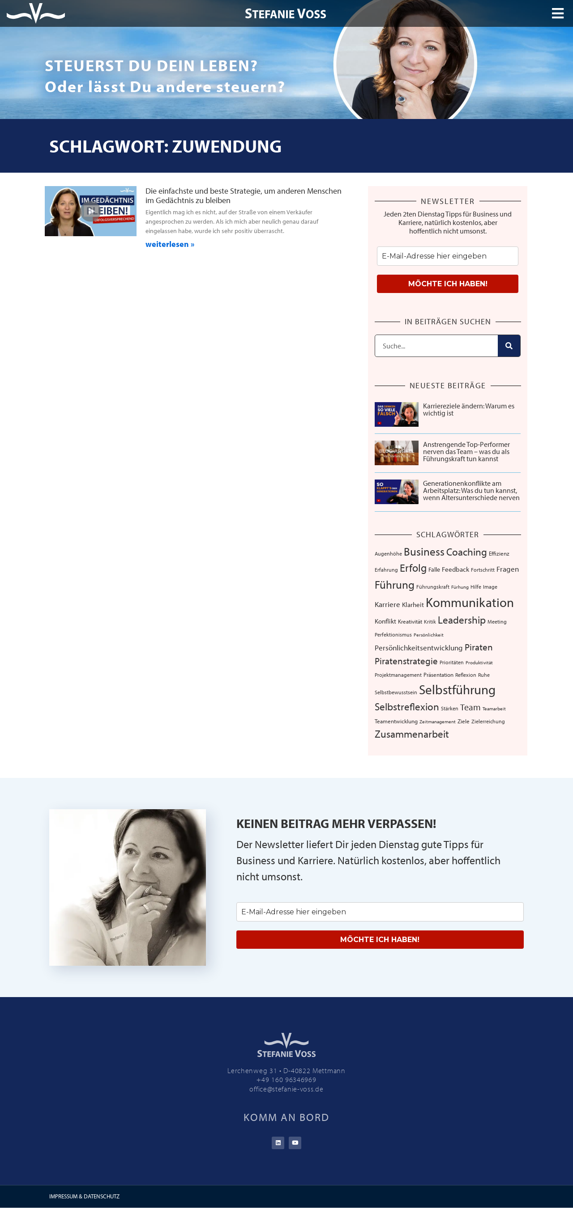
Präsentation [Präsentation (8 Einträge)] (438, 674)
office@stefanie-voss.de (286, 1088)
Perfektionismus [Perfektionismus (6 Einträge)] (393, 634)
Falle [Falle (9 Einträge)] (434, 569)
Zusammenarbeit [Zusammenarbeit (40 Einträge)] (412, 733)
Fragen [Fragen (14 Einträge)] (507, 568)
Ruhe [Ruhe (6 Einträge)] (484, 674)
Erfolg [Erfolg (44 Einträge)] (413, 567)
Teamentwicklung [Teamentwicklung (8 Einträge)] (396, 721)
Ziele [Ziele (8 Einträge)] (464, 721)
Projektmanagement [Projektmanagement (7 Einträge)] (398, 674)
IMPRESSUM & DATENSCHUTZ (84, 1198)
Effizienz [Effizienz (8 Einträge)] (499, 553)
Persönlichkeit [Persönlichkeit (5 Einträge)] (429, 635)
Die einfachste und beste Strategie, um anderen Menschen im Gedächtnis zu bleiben (243, 196)
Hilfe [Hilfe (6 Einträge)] (475, 586)
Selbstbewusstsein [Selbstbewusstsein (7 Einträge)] (396, 692)
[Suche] (509, 346)
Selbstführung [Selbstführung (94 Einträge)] (457, 689)
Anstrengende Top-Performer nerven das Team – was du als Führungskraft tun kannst (466, 451)
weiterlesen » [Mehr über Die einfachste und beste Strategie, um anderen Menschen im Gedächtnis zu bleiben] (169, 244)
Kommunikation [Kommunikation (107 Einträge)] (470, 602)
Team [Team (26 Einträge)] (470, 707)
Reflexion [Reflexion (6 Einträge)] (465, 674)
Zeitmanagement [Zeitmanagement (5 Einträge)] (437, 721)
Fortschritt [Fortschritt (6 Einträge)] (483, 569)
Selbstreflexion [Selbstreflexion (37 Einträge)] (407, 706)
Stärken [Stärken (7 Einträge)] (449, 708)
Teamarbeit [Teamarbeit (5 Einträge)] (494, 708)
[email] (447, 256)
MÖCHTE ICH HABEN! (447, 284)
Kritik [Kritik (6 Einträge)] (430, 621)
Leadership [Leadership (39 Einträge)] (462, 619)
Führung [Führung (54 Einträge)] (395, 584)
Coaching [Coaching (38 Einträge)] (466, 551)
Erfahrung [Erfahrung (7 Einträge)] (386, 569)
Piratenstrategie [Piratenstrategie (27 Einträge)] (406, 661)
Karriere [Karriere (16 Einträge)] (387, 604)
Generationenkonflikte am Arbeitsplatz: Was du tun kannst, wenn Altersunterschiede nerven (471, 490)
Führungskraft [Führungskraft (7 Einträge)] (432, 586)
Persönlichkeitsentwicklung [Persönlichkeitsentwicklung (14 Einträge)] (419, 647)
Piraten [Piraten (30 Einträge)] (479, 647)
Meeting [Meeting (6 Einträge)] (497, 621)
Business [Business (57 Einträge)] (424, 551)
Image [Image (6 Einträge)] (490, 586)
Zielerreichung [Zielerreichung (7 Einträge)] (488, 721)
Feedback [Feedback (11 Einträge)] (455, 569)
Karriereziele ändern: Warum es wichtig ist (468, 409)
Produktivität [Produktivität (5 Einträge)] (479, 662)
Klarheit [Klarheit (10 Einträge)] (413, 604)
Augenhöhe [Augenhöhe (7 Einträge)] (388, 553)
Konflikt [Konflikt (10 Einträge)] (385, 621)
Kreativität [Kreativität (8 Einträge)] (410, 621)
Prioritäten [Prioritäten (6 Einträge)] (452, 662)
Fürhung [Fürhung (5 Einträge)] (460, 587)
